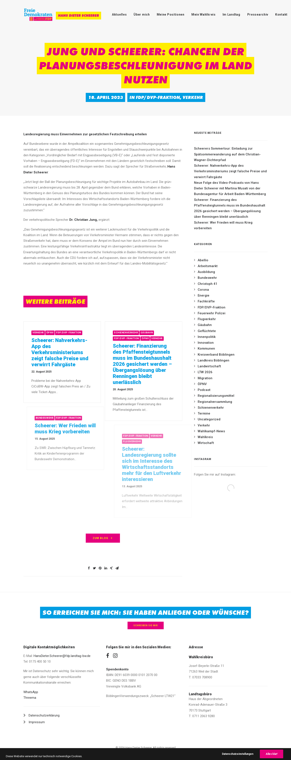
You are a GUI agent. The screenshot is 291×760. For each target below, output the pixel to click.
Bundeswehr (207, 278)
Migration (205, 378)
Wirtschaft (206, 443)
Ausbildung (206, 272)
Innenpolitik (207, 337)
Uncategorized (209, 419)
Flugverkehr (207, 319)
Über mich (142, 14)
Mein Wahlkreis (203, 14)
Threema (29, 698)
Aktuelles (119, 14)
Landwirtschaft (209, 366)
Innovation (206, 343)
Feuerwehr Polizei (211, 313)
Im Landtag (231, 14)
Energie (203, 295)
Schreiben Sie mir (145, 625)
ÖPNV (58, 332)
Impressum (37, 722)
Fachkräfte (206, 301)
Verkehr (193, 97)
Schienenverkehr (141, 332)
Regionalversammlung (215, 402)
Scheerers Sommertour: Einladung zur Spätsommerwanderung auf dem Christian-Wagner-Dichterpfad (227, 154)
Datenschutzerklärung (44, 715)
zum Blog (103, 538)
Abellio (203, 260)
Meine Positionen (170, 14)
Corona (203, 290)
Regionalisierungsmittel (216, 396)
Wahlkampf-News (211, 431)
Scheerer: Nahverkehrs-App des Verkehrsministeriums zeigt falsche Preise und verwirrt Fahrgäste (68, 352)
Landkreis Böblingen (213, 360)
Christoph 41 (207, 284)
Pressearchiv (257, 14)
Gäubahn (162, 332)
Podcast (204, 390)
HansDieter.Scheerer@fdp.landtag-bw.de (62, 656)
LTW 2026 (205, 372)
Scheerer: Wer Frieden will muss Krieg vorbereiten (223, 225)
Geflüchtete (207, 331)
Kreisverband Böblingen (216, 355)
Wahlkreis (205, 437)
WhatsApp (30, 692)
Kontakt (281, 14)
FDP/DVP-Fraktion (158, 97)
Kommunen (206, 348)
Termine (204, 413)
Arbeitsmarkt (208, 266)
